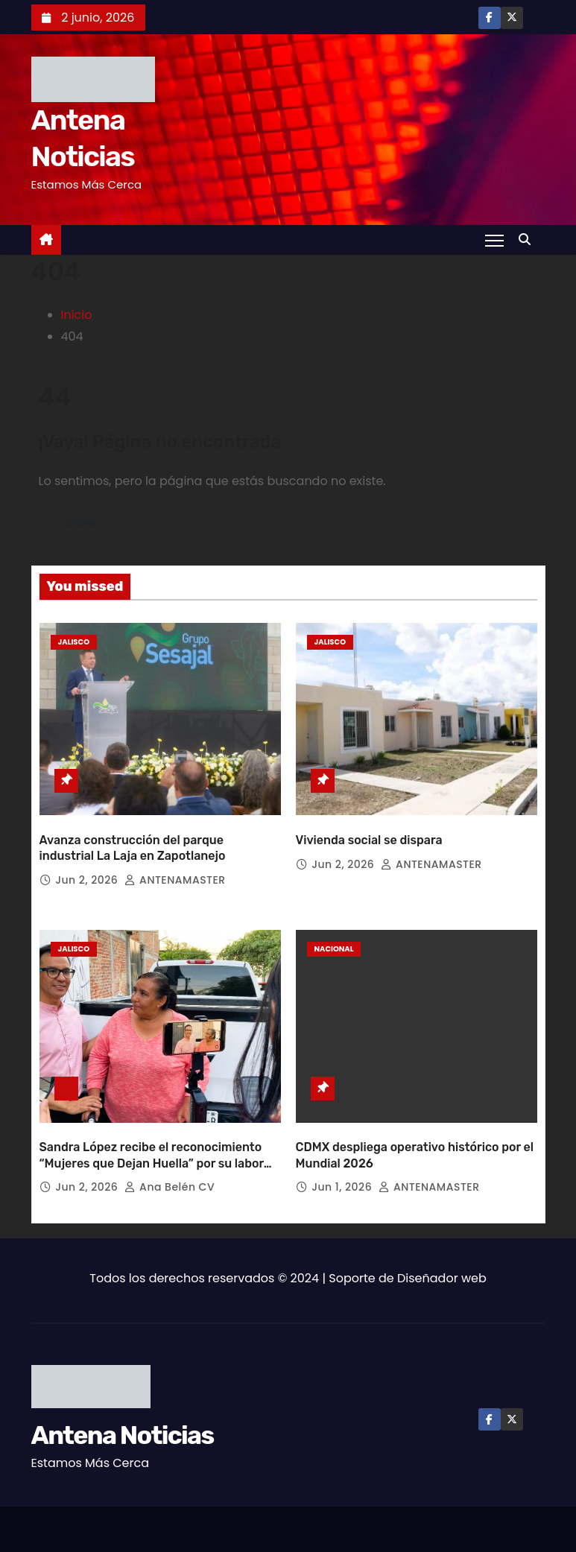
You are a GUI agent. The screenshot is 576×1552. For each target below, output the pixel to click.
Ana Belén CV (169, 1174)
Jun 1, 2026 (343, 1174)
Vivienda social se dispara (369, 833)
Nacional (334, 942)
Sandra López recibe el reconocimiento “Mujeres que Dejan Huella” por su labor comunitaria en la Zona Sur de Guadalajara (160, 1150)
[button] (528, 240)
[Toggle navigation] (493, 240)
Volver (84, 523)
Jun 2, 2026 (88, 873)
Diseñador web (442, 1265)
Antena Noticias (122, 1422)
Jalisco (74, 641)
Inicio (76, 314)
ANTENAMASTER (174, 873)
